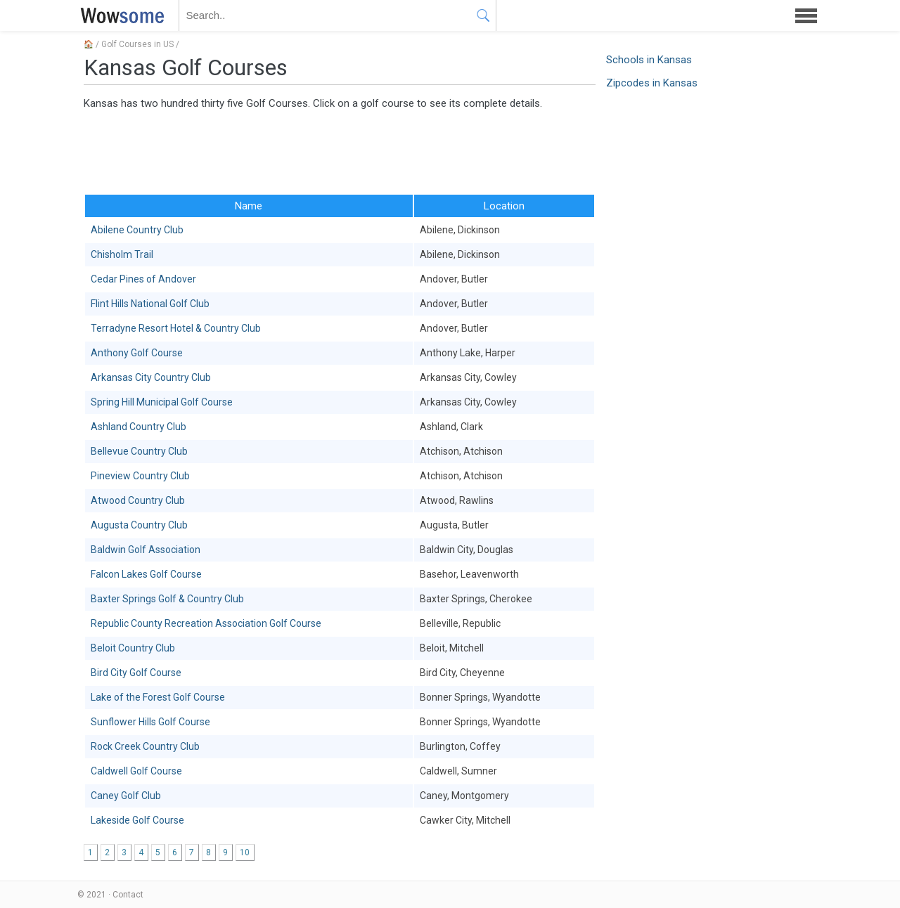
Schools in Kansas (649, 59)
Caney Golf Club (126, 795)
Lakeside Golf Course (137, 820)
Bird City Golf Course (136, 672)
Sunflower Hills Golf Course (150, 721)
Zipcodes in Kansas (652, 83)
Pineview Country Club (140, 475)
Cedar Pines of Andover (143, 279)
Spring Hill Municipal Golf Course (162, 402)
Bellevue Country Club (139, 451)
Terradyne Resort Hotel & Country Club (176, 328)
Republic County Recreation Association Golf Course (206, 623)
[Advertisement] (340, 151)
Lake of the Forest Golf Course (158, 697)
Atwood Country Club (138, 500)
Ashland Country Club (138, 426)
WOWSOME (119, 15)
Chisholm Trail (122, 254)
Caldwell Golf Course (136, 771)
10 (245, 852)
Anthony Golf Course (137, 352)
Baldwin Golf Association (145, 549)
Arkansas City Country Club (151, 377)
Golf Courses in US (137, 44)
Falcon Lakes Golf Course (146, 574)
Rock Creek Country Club (145, 746)
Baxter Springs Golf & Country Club (167, 598)
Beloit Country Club (133, 648)
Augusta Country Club (139, 525)
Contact (127, 895)
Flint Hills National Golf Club (150, 303)
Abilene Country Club (137, 229)
